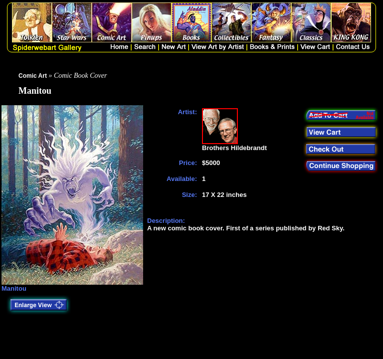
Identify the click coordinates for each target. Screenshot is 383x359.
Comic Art (32, 75)
